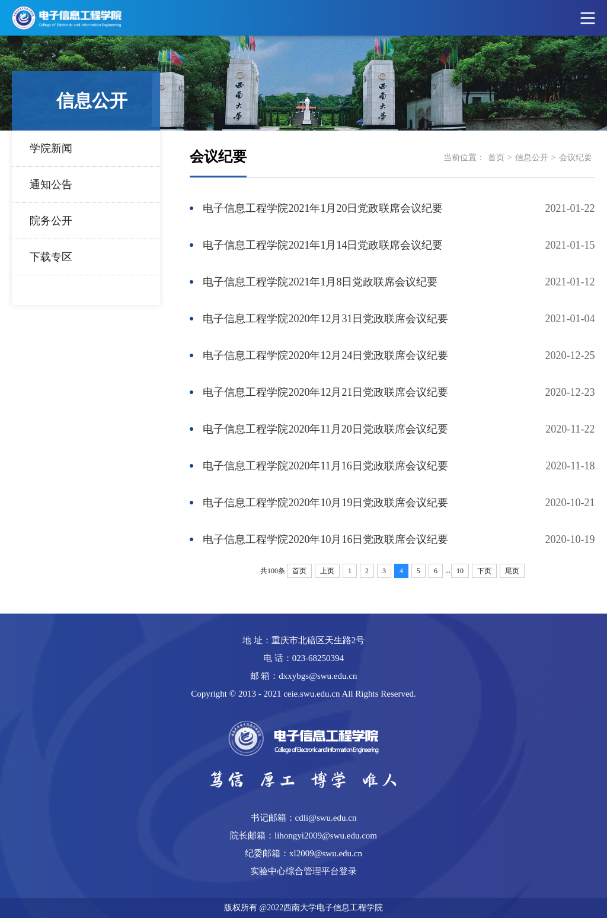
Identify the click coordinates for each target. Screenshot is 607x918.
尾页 (512, 571)
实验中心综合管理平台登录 (303, 871)
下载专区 (51, 257)
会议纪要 (575, 157)
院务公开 (51, 221)
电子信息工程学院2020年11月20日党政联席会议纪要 (325, 429)
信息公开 (531, 157)
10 (460, 571)
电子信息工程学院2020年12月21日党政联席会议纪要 (325, 392)
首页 (496, 157)
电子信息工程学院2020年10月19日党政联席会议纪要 (325, 503)
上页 (327, 571)
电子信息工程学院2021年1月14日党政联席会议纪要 (323, 245)
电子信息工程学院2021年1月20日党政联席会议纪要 (323, 208)
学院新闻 (51, 148)
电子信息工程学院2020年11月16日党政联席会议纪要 (325, 466)
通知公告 (51, 184)
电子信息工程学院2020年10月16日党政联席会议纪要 (325, 539)
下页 (484, 571)
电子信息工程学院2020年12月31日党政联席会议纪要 (325, 319)
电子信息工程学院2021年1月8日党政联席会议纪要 (320, 282)
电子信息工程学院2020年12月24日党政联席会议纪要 (325, 355)
